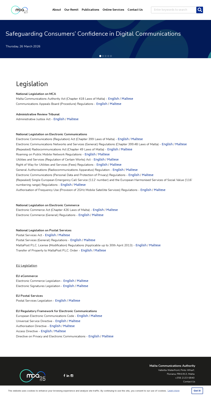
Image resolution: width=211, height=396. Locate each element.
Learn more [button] (174, 390)
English (113, 99)
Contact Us (189, 381)
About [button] (56, 10)
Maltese (127, 99)
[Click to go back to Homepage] (19, 10)
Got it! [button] (197, 390)
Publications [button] (90, 10)
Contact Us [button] (135, 10)
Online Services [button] (113, 10)
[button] (100, 56)
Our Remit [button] (71, 10)
